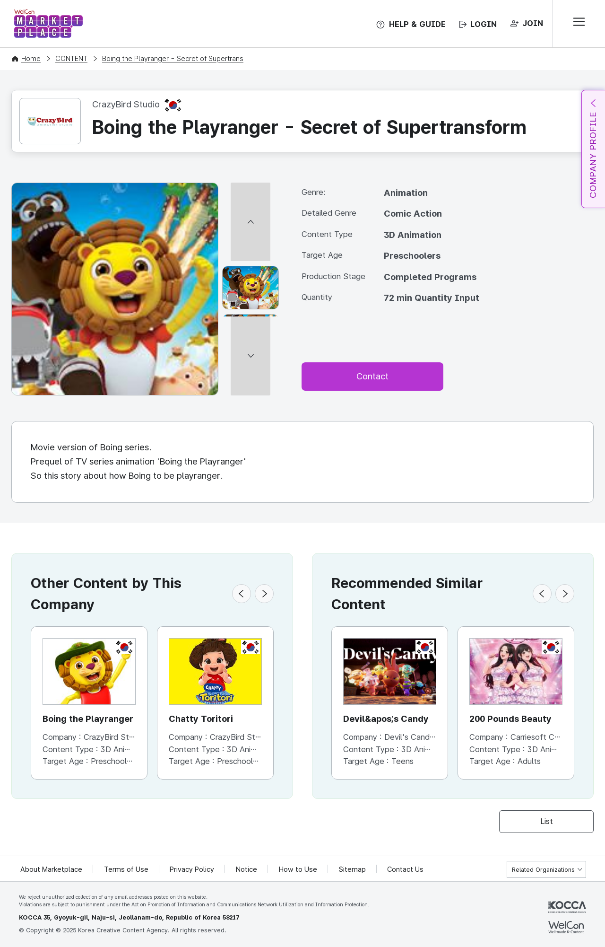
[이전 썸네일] (250, 187)
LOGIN (483, 24)
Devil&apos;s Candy (386, 718)
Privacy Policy (193, 869)
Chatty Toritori (201, 718)
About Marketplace (51, 869)
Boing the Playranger (88, 718)
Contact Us (407, 869)
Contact (372, 376)
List (546, 821)
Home (31, 58)
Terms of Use (126, 869)
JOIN (532, 23)
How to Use (299, 869)
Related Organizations (543, 869)
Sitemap (353, 869)
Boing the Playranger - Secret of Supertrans (172, 58)
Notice (247, 869)
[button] (241, 593)
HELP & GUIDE (417, 24)
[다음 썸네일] (250, 391)
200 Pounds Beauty (510, 718)
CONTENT (71, 58)
